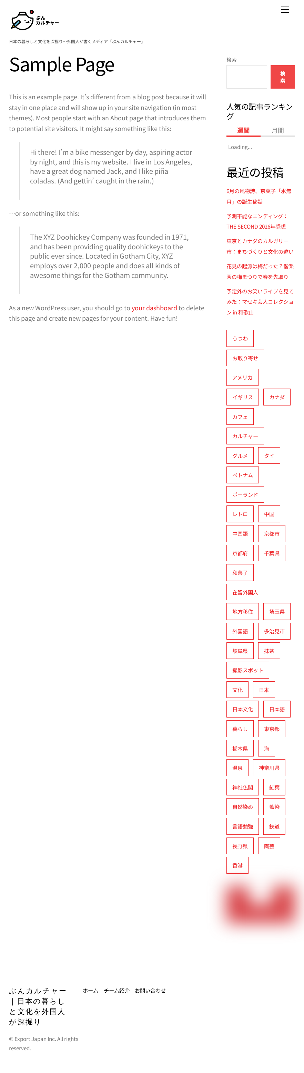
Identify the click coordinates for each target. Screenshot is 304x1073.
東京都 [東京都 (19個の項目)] (272, 728)
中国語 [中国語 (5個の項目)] (240, 533)
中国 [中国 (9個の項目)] (269, 514)
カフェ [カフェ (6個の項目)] (240, 416)
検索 (231, 59)
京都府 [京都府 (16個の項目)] (240, 553)
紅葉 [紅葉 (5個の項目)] (274, 787)
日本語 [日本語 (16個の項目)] (277, 709)
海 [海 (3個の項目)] (266, 748)
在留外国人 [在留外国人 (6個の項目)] (245, 592)
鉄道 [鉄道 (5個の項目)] (274, 826)
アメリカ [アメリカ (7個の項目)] (242, 377)
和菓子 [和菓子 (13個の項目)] (240, 572)
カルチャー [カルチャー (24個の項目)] (245, 436)
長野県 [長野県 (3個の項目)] (240, 846)
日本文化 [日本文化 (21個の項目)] (242, 709)
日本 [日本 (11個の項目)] (264, 689)
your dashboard (154, 307)
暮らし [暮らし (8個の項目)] (240, 728)
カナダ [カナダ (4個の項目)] (277, 397)
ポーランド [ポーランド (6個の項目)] (245, 494)
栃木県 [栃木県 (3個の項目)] (240, 748)
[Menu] (285, 9)
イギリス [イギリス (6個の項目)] (242, 397)
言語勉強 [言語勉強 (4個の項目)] (242, 826)
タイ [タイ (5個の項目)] (269, 455)
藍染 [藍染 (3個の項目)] (274, 806)
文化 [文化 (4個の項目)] (237, 689)
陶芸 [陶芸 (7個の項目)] (269, 846)
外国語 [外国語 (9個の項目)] (240, 631)
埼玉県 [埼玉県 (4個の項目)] (277, 611)
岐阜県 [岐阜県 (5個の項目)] (240, 650)
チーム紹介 (117, 990)
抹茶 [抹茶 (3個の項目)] (269, 650)
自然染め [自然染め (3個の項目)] (242, 806)
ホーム (90, 990)
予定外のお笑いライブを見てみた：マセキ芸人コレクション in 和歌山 (260, 301)
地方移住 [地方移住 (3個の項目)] (242, 611)
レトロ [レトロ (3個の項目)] (240, 514)
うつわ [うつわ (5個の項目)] (240, 338)
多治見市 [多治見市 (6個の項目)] (274, 631)
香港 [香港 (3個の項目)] (237, 865)
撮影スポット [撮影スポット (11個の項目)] (247, 670)
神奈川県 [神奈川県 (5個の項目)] (269, 767)
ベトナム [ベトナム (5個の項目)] (242, 475)
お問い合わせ (150, 990)
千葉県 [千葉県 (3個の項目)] (272, 553)
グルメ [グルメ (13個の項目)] (240, 455)
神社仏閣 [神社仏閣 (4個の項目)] (242, 787)
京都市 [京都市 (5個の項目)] (272, 533)
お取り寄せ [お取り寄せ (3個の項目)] (245, 358)
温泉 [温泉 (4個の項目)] (237, 767)
